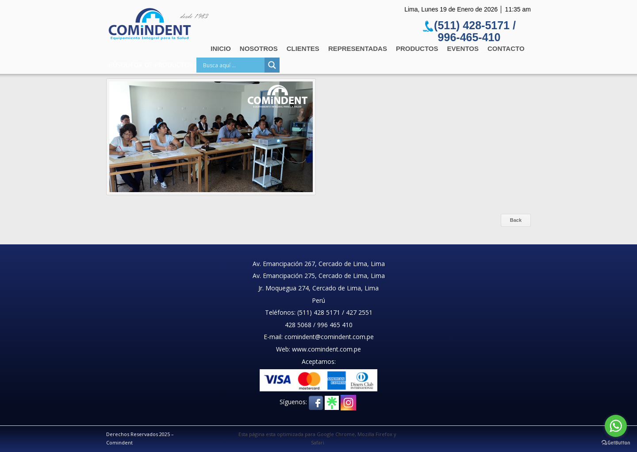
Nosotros (259, 48)
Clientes (303, 48)
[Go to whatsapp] (616, 426)
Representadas (357, 48)
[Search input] (232, 65)
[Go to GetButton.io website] (616, 443)
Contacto (506, 48)
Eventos (463, 48)
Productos (417, 48)
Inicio (221, 48)
